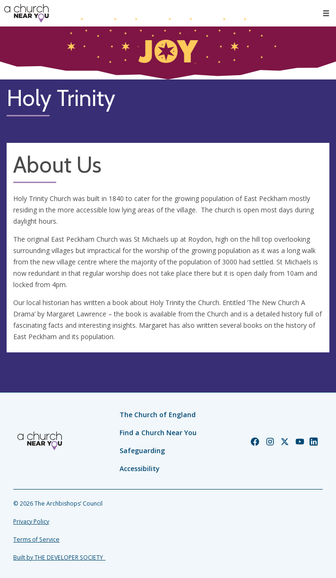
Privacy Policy (31, 521)
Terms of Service (36, 539)
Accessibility (140, 468)
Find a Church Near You (158, 432)
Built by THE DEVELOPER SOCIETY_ (59, 557)
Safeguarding (142, 450)
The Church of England (158, 414)
